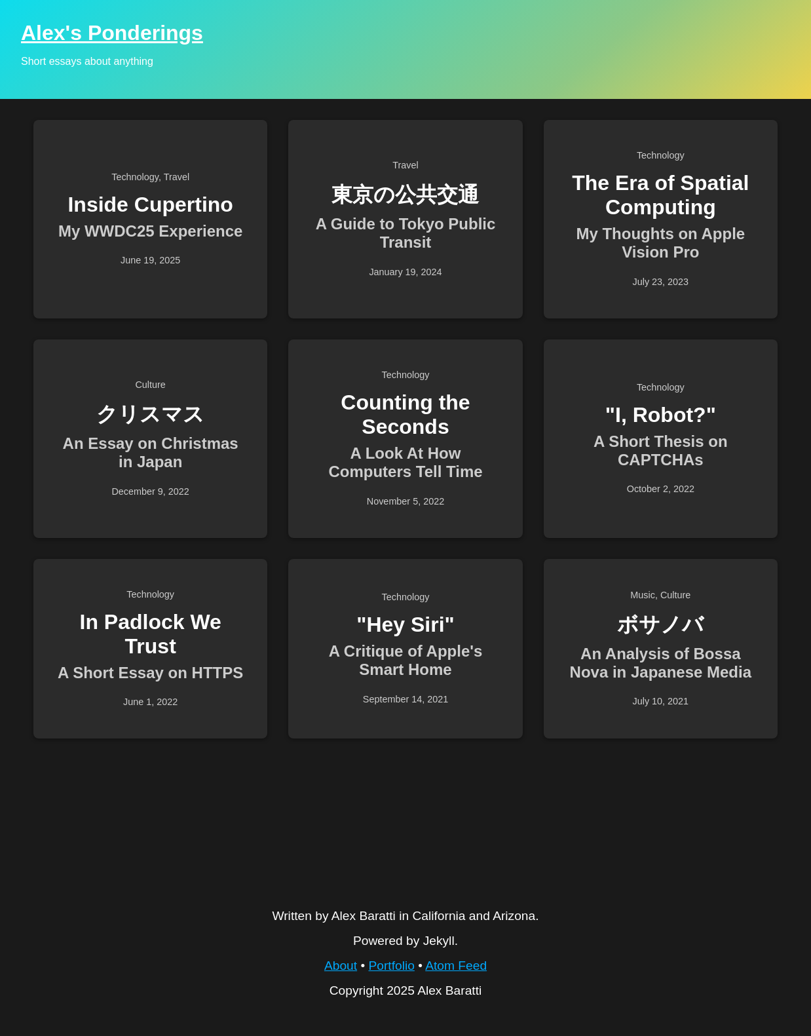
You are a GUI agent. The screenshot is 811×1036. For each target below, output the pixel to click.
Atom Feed (456, 965)
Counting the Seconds (405, 414)
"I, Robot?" (660, 415)
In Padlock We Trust (150, 634)
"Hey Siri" (405, 624)
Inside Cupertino (150, 204)
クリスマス (150, 414)
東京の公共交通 (405, 194)
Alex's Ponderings (112, 33)
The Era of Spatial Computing (660, 195)
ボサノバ (660, 624)
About (340, 965)
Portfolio (391, 965)
